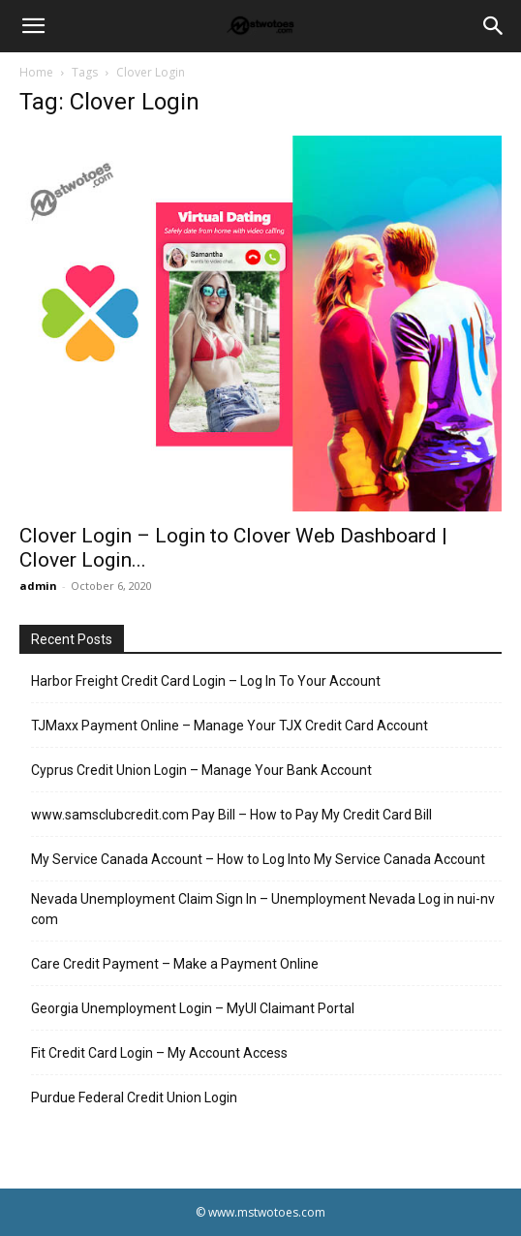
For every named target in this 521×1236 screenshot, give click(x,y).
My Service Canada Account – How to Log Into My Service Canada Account (258, 859)
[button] (33, 26)
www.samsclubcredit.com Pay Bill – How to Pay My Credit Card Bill (231, 814)
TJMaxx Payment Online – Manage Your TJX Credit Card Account (229, 725)
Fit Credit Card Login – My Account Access (159, 1053)
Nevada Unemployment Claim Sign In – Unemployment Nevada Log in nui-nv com (263, 909)
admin (38, 585)
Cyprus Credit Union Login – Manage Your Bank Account (201, 770)
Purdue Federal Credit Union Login (134, 1097)
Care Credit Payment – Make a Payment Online (175, 964)
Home (36, 72)
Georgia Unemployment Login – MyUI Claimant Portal (192, 1008)
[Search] (494, 26)
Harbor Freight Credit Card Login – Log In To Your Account (206, 681)
